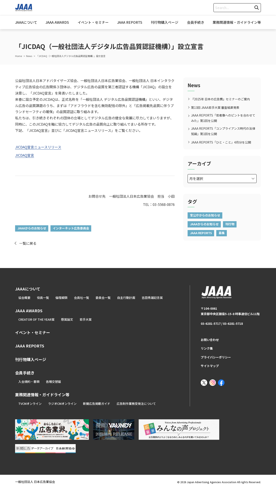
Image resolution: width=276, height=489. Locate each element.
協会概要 (24, 297)
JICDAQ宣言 (24, 155)
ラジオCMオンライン (62, 403)
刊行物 (229, 224)
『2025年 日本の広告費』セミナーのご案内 (220, 99)
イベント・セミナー (93, 22)
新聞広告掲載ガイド (96, 403)
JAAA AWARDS (57, 22)
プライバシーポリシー (216, 357)
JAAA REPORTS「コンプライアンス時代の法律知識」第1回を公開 (223, 131)
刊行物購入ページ (164, 22)
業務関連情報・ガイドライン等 (237, 22)
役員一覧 (43, 297)
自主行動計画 (126, 297)
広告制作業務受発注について (136, 403)
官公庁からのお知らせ (205, 215)
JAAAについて (26, 22)
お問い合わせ (210, 340)
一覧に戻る (27, 243)
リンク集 (207, 348)
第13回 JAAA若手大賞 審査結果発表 (215, 107)
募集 (222, 233)
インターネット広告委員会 (71, 228)
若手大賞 (86, 319)
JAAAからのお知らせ (31, 228)
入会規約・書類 (28, 381)
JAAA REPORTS (129, 22)
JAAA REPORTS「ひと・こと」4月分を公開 (221, 142)
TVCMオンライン (30, 403)
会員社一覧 (81, 297)
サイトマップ (210, 366)
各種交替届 (53, 381)
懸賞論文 (67, 319)
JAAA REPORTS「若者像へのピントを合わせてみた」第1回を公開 (223, 118)
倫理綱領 (61, 297)
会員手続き (195, 22)
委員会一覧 (103, 297)
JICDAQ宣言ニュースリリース (38, 147)
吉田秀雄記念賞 (152, 297)
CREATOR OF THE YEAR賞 (36, 319)
